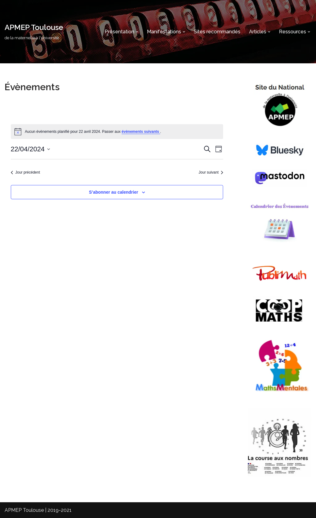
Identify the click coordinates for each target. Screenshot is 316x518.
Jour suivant (211, 172)
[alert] (117, 131)
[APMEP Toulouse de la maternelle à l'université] (34, 31)
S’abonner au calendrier (113, 192)
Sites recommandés (217, 32)
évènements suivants (141, 131)
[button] (137, 32)
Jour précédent (25, 172)
